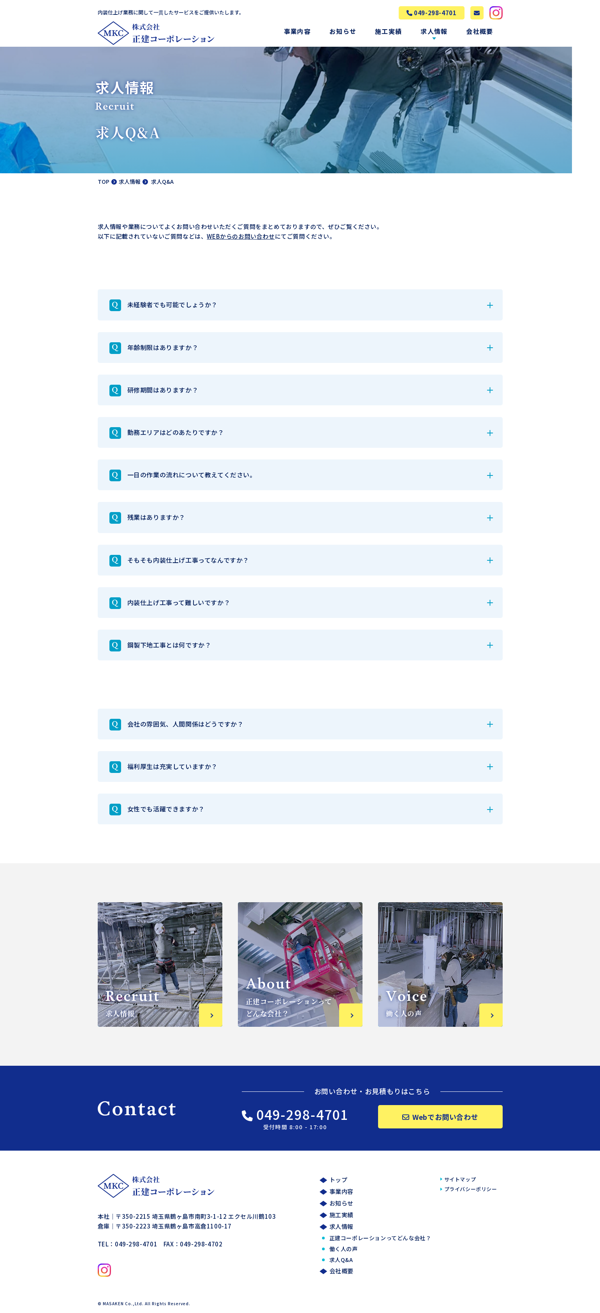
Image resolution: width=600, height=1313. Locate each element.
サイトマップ (460, 1179)
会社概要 (479, 31)
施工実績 (388, 31)
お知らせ (342, 31)
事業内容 (297, 31)
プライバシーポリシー (470, 1189)
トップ (338, 1180)
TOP (103, 181)
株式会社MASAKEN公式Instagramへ (496, 12)
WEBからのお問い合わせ (240, 236)
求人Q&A (341, 1260)
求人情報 (434, 31)
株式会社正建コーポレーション (156, 33)
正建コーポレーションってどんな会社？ (380, 1238)
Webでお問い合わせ (440, 1117)
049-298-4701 (295, 1118)
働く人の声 (343, 1249)
